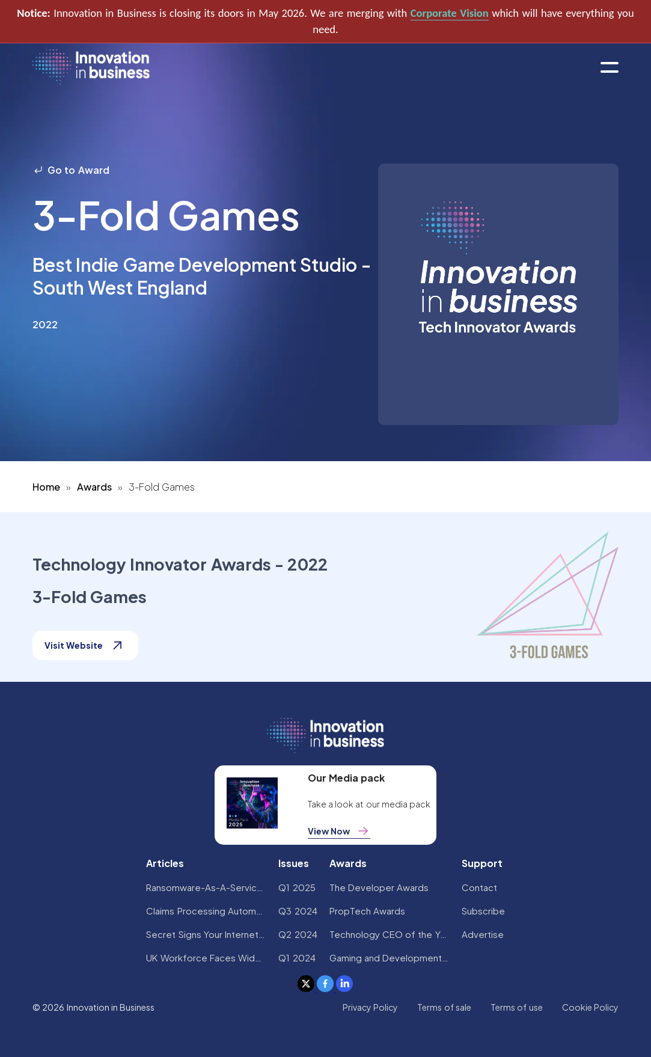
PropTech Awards (367, 910)
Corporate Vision (450, 13)
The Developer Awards (379, 887)
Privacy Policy (370, 1007)
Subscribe (483, 910)
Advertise (483, 934)
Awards (94, 486)
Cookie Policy (590, 1007)
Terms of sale (444, 1007)
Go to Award (70, 170)
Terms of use (517, 1007)
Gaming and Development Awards (389, 957)
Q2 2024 (297, 934)
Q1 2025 (296, 887)
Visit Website (85, 645)
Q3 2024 (297, 910)
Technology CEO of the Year (389, 934)
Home (46, 486)
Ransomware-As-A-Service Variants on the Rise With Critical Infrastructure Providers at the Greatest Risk (206, 887)
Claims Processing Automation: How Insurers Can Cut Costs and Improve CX (206, 910)
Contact (479, 887)
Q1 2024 (296, 957)
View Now (339, 831)
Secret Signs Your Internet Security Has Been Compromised (206, 934)
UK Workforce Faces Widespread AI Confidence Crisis (206, 957)
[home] (91, 67)
